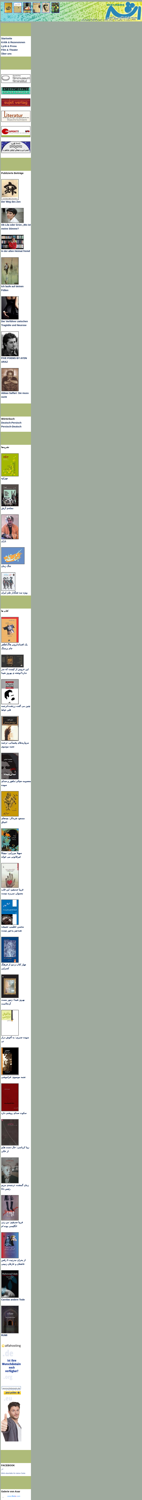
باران (3, 541)
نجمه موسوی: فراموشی (13, 1077)
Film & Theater (9, 50)
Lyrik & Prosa (8, 46)
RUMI (4, 1335)
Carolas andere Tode (13, 1299)
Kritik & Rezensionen (13, 42)
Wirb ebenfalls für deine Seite (13, 1473)
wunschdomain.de (11, 1388)
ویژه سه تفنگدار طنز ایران (14, 592)
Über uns (6, 53)
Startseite (6, 38)
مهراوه (4, 478)
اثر (2, 1469)
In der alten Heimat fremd (15, 251)
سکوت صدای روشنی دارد (14, 1113)
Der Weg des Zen (11, 201)
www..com (13, 1496)
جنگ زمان (6, 566)
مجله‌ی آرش (7, 508)
